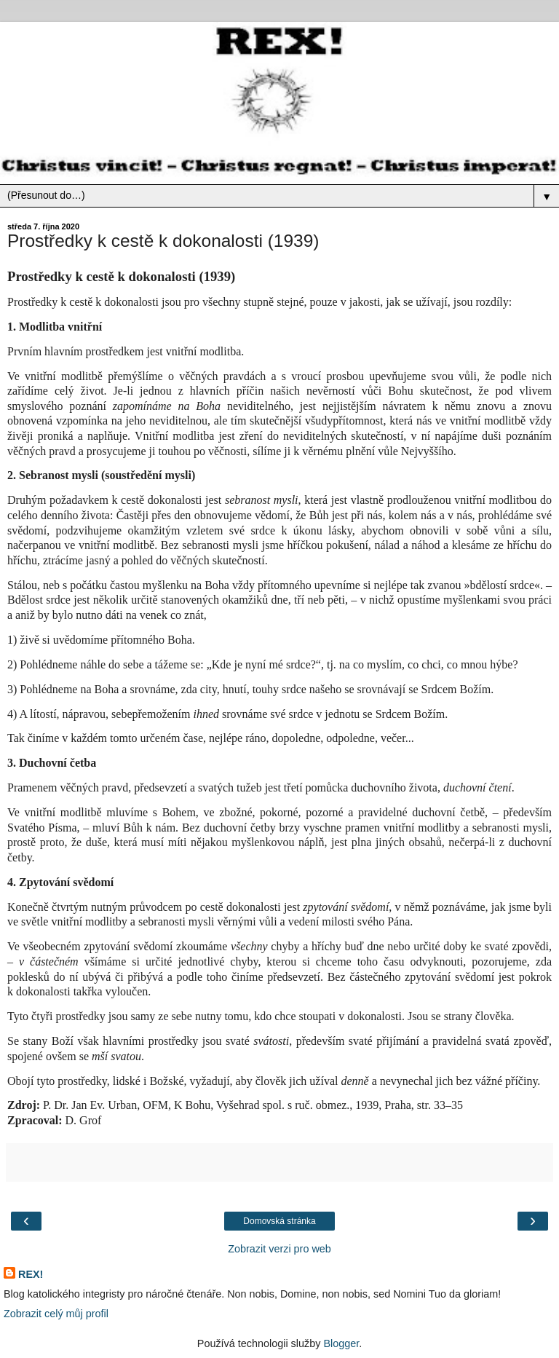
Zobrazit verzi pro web (279, 1249)
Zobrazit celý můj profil (56, 1313)
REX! (30, 1274)
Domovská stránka (279, 1221)
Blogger (341, 1343)
